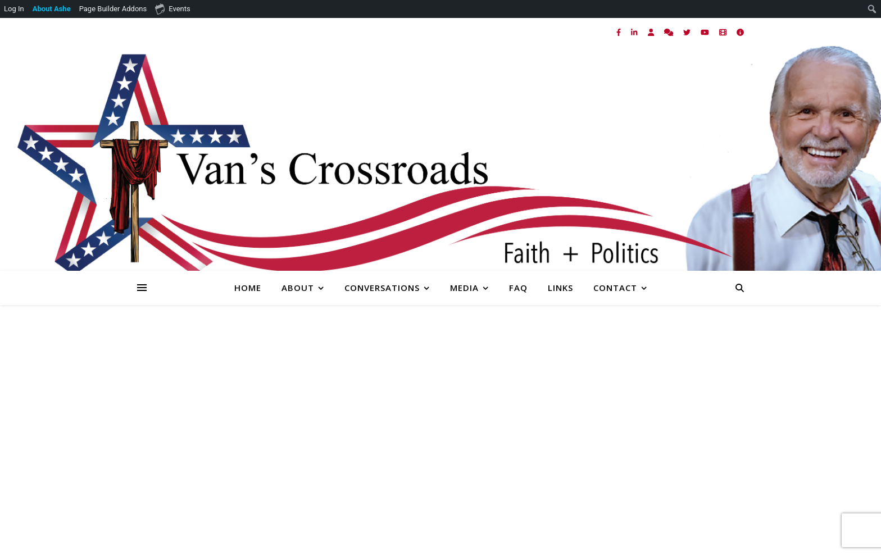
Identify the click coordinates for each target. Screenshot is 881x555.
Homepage (660, 431)
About (297, 287)
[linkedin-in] (635, 32)
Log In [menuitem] (14, 8)
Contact (615, 287)
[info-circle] (740, 32)
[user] (652, 32)
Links (560, 287)
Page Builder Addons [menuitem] (113, 8)
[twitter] (687, 32)
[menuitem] (52, 9)
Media (464, 287)
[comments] (669, 32)
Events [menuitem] (172, 8)
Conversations (382, 287)
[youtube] (706, 32)
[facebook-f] (619, 32)
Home (247, 287)
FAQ (518, 287)
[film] (723, 32)
